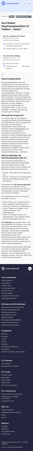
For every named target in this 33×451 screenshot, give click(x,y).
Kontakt (3, 417)
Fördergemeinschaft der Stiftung (11, 412)
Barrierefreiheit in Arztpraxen (9, 366)
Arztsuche (4, 16)
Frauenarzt (4, 344)
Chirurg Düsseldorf (7, 293)
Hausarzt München (6, 280)
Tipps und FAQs (6, 363)
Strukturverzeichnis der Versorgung (11, 394)
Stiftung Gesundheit (7, 410)
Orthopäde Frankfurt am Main (10, 296)
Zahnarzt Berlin (5, 283)
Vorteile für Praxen (6, 375)
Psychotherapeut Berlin (8, 288)
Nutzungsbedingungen (8, 431)
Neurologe (4, 336)
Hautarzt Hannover (6, 291)
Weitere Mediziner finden (8, 298)
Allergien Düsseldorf (7, 317)
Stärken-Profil (5, 382)
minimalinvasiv (20, 129)
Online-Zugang (5, 380)
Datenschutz (5, 429)
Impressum (4, 426)
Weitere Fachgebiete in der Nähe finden (13, 352)
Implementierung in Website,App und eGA (9, 397)
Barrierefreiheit (5, 434)
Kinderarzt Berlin (6, 285)
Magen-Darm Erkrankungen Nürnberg (12, 307)
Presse (3, 415)
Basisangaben (5, 377)
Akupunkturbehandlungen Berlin (10, 310)
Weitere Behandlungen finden (10, 325)
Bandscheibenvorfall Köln (8, 315)
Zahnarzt (4, 339)
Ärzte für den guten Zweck (9, 385)
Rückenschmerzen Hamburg (9, 322)
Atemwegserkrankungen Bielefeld (11, 320)
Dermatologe (5, 349)
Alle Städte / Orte (22, 16)
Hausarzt (4, 341)
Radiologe (4, 334)
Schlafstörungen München (9, 312)
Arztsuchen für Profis (7, 401)
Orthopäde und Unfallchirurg (9, 346)
